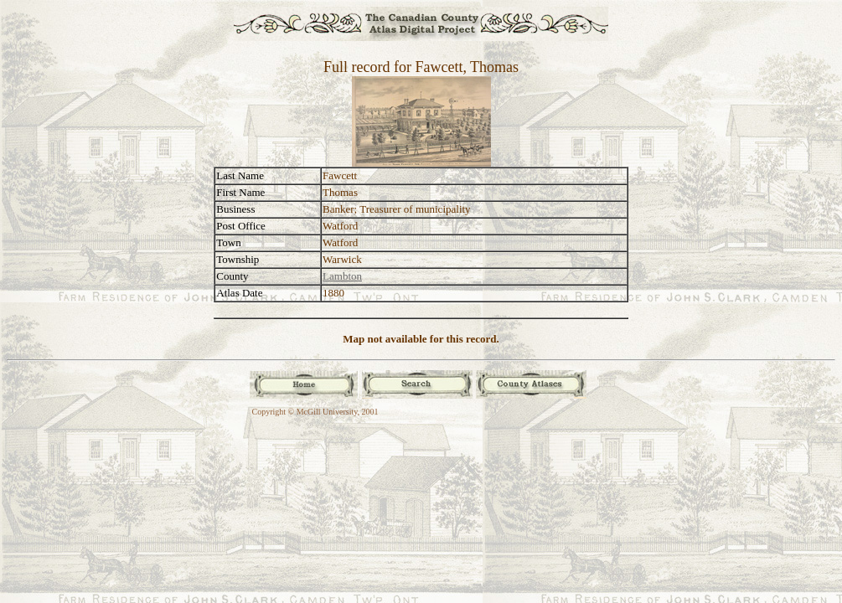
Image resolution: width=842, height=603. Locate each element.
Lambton (342, 276)
